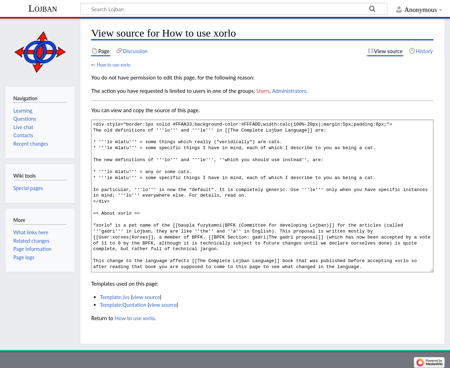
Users (262, 91)
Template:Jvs (115, 297)
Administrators (289, 91)
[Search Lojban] (234, 8)
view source (146, 297)
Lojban (42, 8)
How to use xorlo (113, 65)
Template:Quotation (123, 305)
